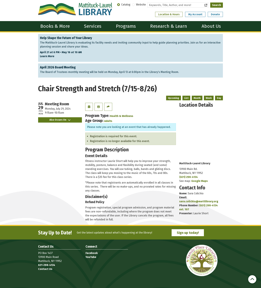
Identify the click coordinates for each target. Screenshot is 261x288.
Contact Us (45, 269)
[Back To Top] (252, 279)
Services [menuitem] (92, 26)
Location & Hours (169, 14)
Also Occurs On (59, 119)
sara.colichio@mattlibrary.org (198, 201)
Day (219, 98)
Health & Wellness (121, 116)
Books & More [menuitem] (55, 26)
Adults (108, 121)
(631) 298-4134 (188, 177)
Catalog (125, 4)
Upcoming (173, 98)
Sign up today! (188, 233)
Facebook (92, 253)
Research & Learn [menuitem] (168, 26)
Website (141, 4)
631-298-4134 (46, 265)
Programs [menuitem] (126, 26)
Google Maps (199, 181)
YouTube (91, 257)
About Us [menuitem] (211, 26)
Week (209, 98)
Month (197, 98)
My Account (195, 14)
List (186, 98)
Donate (215, 14)
